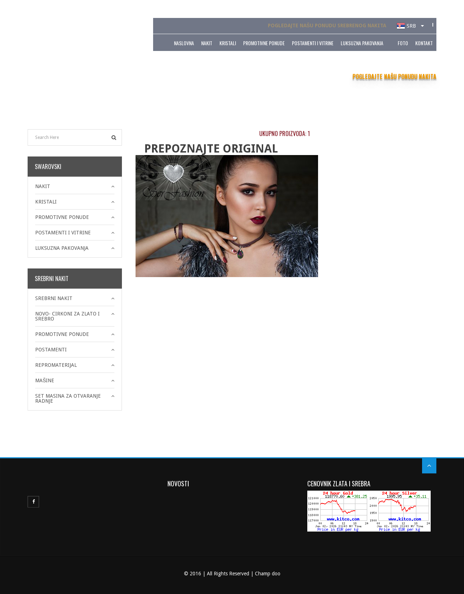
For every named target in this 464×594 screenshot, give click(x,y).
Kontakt (424, 42)
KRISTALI (227, 42)
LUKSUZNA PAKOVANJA (362, 42)
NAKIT (206, 42)
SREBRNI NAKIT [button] (53, 298)
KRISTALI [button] (46, 201)
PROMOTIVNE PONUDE (264, 42)
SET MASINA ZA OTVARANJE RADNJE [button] (68, 398)
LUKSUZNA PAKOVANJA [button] (62, 248)
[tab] (74, 186)
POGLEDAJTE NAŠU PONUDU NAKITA (394, 76)
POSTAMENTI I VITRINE (312, 42)
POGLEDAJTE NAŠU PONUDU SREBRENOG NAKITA (327, 25)
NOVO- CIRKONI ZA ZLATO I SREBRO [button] (67, 316)
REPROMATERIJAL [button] (56, 365)
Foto (403, 42)
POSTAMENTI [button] (51, 349)
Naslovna (184, 42)
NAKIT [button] (42, 186)
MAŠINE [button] (44, 380)
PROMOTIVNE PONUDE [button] (62, 217)
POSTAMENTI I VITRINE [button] (63, 232)
